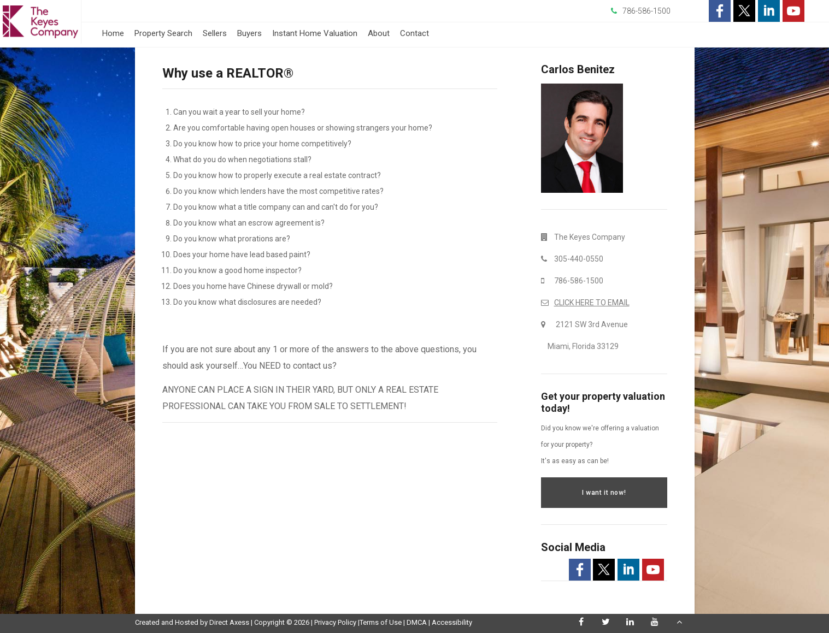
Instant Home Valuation (314, 33)
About (379, 33)
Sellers (215, 33)
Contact (414, 33)
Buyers (249, 33)
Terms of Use (381, 622)
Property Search (163, 33)
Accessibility (452, 622)
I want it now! (604, 492)
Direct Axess (229, 622)
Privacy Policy (335, 622)
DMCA (417, 622)
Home (113, 33)
